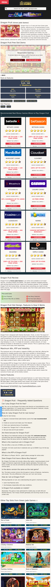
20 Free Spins (38, 199)
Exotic (3, 106)
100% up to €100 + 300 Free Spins (12, 231)
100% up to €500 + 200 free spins (12, 262)
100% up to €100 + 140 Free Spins (12, 168)
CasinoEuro (13, 221)
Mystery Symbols (6, 101)
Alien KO (29, 520)
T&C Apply (9, 146)
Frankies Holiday (7, 569)
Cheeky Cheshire (7, 545)
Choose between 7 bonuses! (38, 231)
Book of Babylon (32, 569)
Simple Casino (38, 252)
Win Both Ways (32, 101)
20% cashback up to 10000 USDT (13, 200)
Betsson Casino (38, 127)
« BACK (3, 75)
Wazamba (13, 252)
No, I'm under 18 (17, 60)
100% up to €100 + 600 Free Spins (38, 137)
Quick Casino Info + (12, 134)
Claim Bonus (13, 143)
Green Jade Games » (6, 522)
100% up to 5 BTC (38, 168)
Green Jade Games (21, 23)
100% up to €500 (38, 261)
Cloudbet (38, 158)
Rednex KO (30, 545)
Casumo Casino (38, 189)
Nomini (38, 221)
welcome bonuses (40, 435)
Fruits (8, 106)
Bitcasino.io (13, 189)
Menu (4, 2)
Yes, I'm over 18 (33, 60)
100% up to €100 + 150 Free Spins (12, 137)
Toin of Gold (5, 520)
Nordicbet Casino (13, 158)
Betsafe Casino (13, 127)
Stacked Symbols (19, 101)
